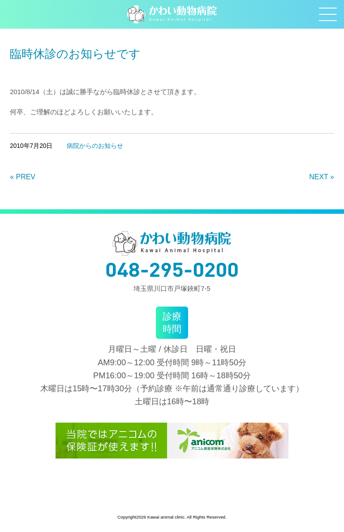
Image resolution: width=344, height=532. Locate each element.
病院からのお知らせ (95, 146)
